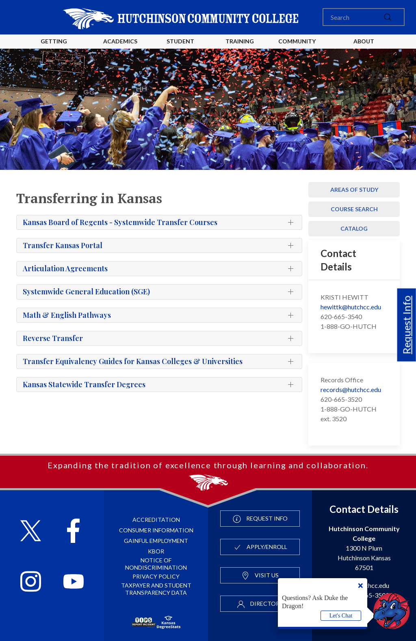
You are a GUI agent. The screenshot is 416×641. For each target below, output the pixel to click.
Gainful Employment (156, 540)
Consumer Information (156, 530)
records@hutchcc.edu (351, 389)
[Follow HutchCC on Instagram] (30, 582)
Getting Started (54, 48)
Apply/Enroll (260, 547)
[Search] (364, 17)
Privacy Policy (156, 576)
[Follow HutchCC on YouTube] (73, 582)
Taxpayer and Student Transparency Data (156, 589)
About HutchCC (363, 48)
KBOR (156, 551)
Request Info (407, 325)
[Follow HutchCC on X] (30, 532)
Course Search (354, 209)
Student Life (182, 48)
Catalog (354, 228)
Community (297, 41)
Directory (260, 604)
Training (239, 41)
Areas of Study (354, 189)
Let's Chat (341, 616)
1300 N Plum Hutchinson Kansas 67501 (364, 548)
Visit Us (260, 576)
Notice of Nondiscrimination (156, 564)
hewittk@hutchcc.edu (351, 307)
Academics (120, 41)
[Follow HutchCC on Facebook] (73, 532)
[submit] (387, 17)
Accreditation (156, 519)
